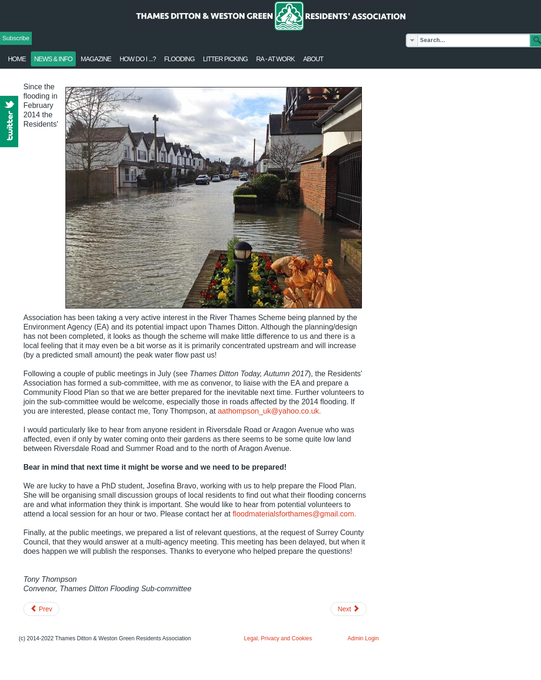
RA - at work (275, 59)
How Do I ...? (138, 59)
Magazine (96, 59)
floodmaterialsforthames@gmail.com (293, 514)
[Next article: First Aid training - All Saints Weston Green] (349, 609)
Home (17, 59)
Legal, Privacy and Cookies (278, 638)
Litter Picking (225, 59)
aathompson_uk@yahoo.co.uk (268, 411)
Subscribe (15, 38)
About (313, 59)
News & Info (53, 59)
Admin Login (363, 638)
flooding (179, 59)
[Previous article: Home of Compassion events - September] (41, 609)
